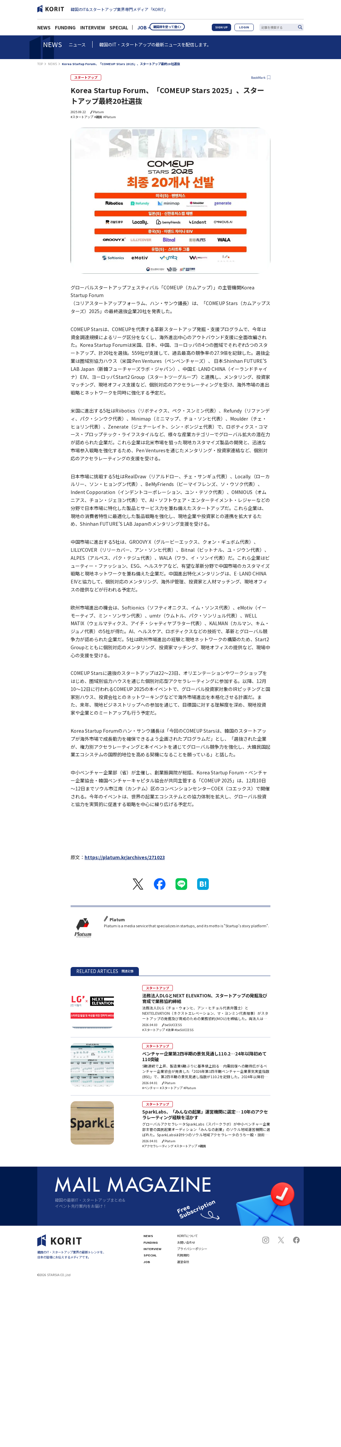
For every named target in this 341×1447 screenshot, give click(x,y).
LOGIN (246, 29)
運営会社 (183, 1258)
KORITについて (187, 1233)
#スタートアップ (82, 117)
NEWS (44, 29)
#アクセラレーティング (157, 1143)
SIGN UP (227, 29)
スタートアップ (83, 77)
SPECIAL (119, 29)
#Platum (109, 117)
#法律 (169, 1026)
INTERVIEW (92, 29)
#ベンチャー (150, 1085)
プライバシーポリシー (192, 1246)
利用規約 (183, 1252)
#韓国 (98, 117)
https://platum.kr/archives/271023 (125, 857)
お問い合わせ (186, 1239)
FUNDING (65, 29)
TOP (40, 63)
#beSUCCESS (183, 1026)
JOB (142, 29)
